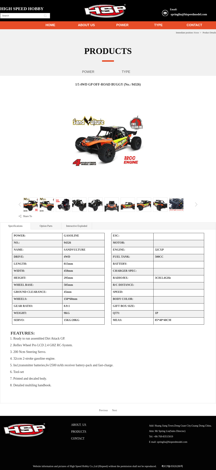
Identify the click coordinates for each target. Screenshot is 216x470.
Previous (103, 410)
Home (196, 32)
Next (114, 410)
